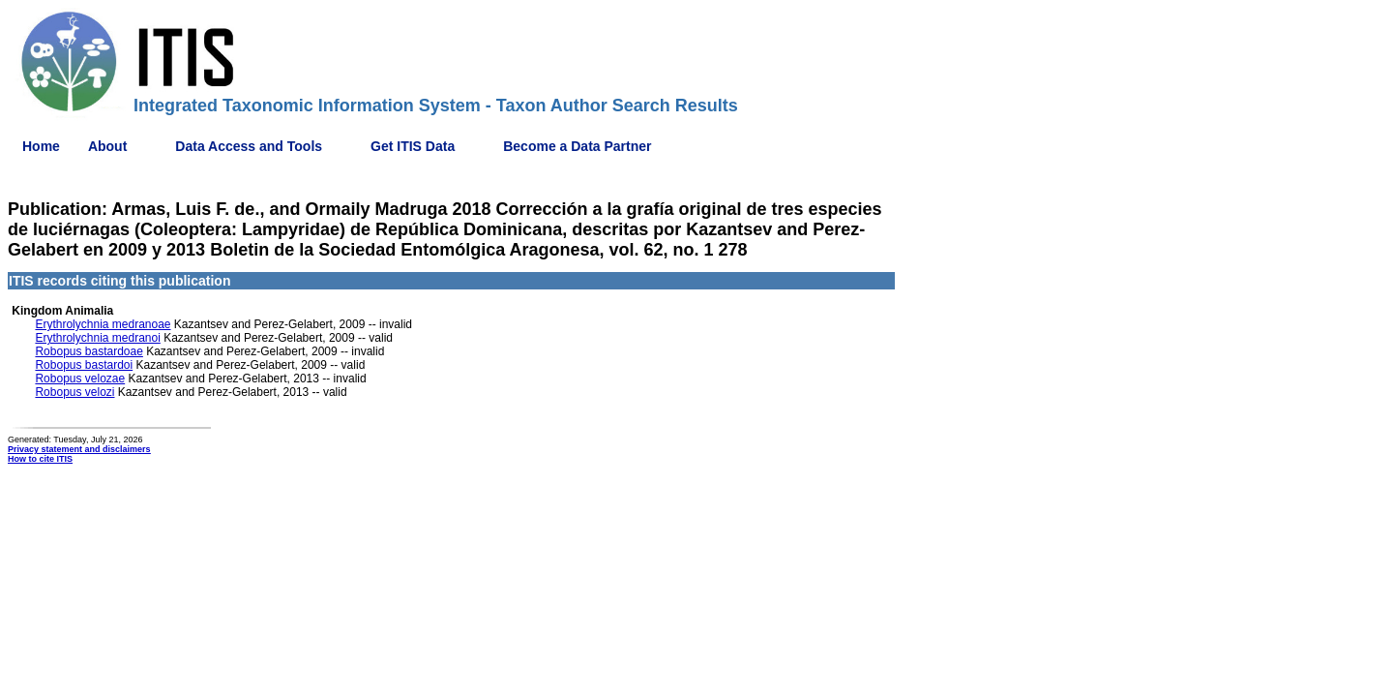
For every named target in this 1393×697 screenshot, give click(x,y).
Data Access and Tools (248, 146)
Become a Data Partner (577, 146)
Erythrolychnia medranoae (102, 324)
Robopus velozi (74, 392)
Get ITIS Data (412, 146)
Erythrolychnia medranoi (97, 338)
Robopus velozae (80, 378)
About (107, 146)
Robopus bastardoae (88, 351)
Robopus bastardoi (84, 365)
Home (41, 146)
